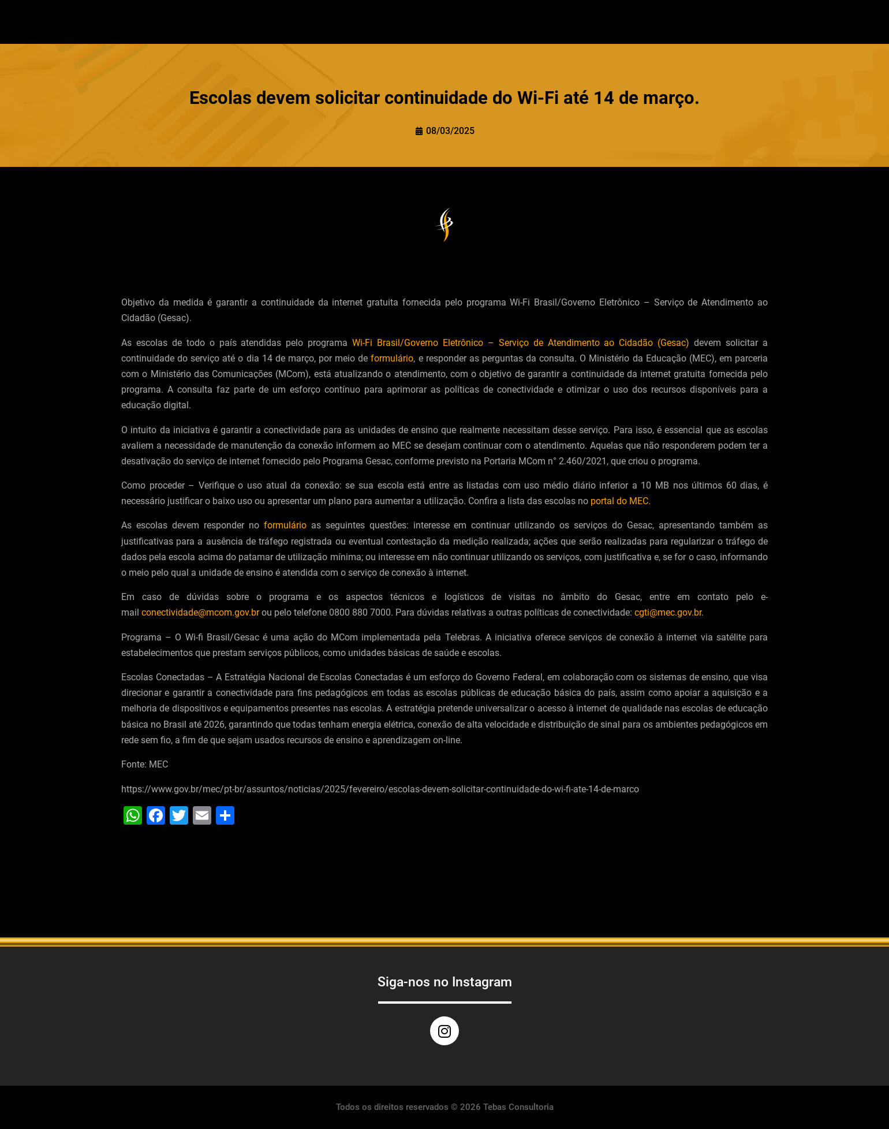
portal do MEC (619, 500)
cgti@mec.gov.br (667, 612)
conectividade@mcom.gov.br (200, 612)
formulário (392, 358)
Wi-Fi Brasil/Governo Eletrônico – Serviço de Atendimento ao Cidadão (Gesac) (520, 342)
